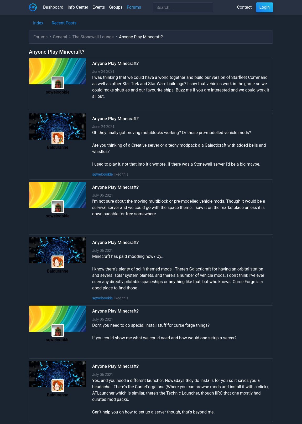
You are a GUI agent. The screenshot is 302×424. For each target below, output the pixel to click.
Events (98, 7)
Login (264, 7)
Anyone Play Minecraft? (115, 63)
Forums (134, 7)
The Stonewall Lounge (93, 36)
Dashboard (53, 7)
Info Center (77, 7)
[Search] (183, 7)
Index (38, 23)
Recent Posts (64, 23)
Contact (244, 7)
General (60, 36)
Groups (115, 7)
